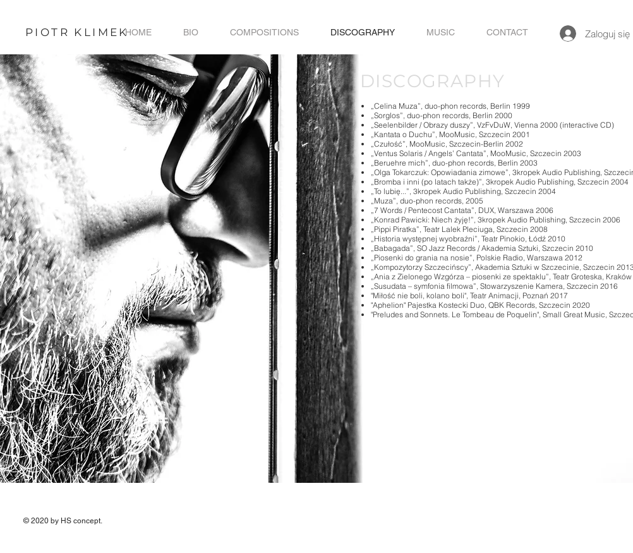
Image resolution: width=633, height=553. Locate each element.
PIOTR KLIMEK (77, 32)
